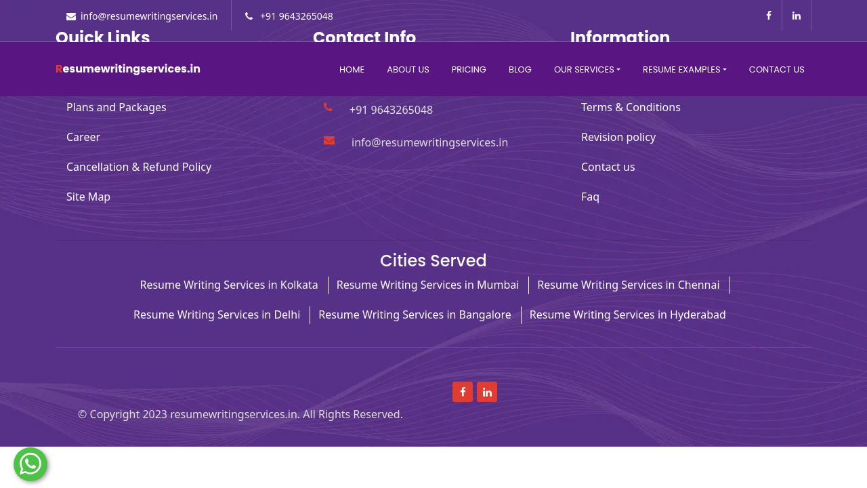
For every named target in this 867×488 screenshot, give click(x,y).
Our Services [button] (584, 69)
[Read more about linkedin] (796, 15)
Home (351, 69)
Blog (520, 69)
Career (83, 136)
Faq (590, 196)
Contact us (608, 166)
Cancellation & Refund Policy (138, 166)
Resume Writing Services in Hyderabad (628, 314)
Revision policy (618, 136)
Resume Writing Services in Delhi (216, 314)
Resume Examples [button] (681, 69)
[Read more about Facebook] (768, 15)
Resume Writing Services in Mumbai (428, 284)
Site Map (88, 196)
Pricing (469, 69)
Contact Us (777, 69)
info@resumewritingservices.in (149, 15)
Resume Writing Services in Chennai (628, 284)
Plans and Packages (116, 107)
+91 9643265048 (295, 15)
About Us (408, 69)
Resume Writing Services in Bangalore (414, 314)
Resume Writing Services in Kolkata (229, 284)
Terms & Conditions (631, 107)
